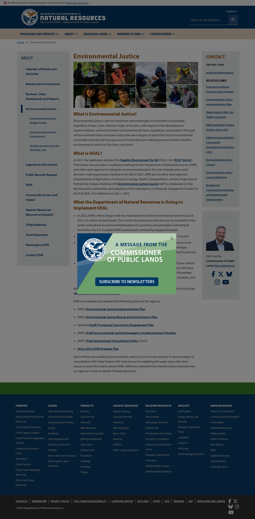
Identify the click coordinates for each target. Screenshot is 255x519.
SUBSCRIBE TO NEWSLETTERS (127, 281)
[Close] (172, 238)
